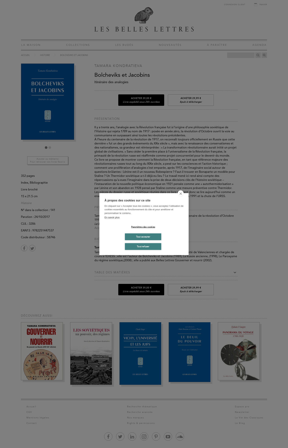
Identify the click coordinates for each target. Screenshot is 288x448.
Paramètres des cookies (143, 227)
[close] (181, 193)
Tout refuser (143, 246)
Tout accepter (143, 236)
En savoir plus (112, 217)
